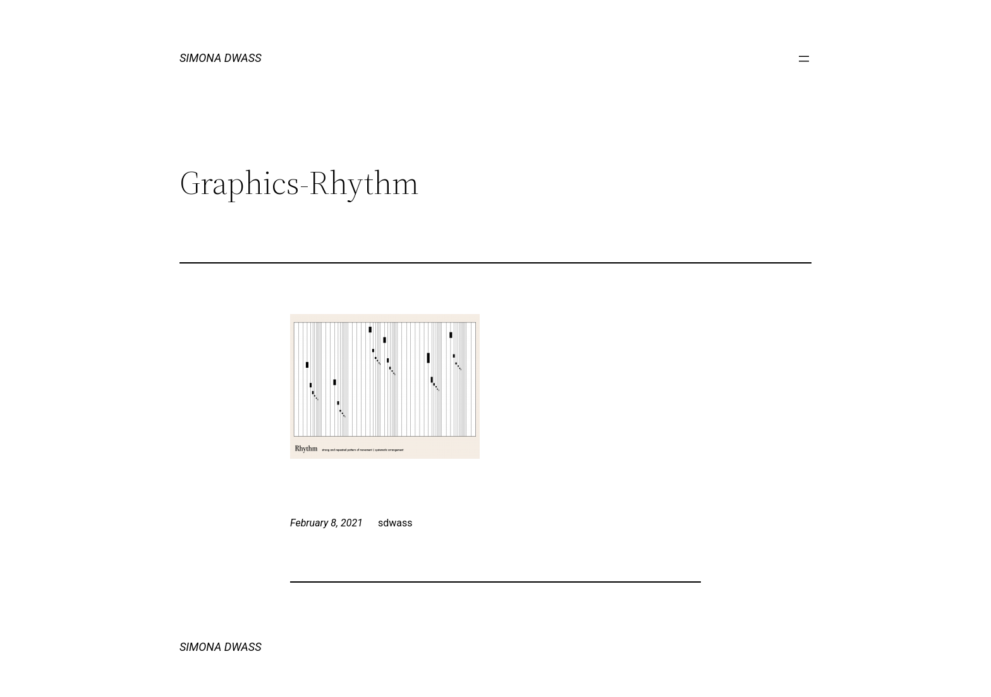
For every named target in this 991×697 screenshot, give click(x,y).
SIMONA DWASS (220, 57)
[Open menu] (804, 58)
